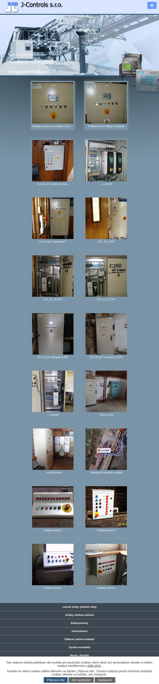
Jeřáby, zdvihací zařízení (79, 615)
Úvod (11, 54)
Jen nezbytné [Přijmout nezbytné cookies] (81, 680)
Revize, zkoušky (79, 655)
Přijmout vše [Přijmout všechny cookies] (56, 680)
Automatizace (79, 631)
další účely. (94, 665)
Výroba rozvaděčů (79, 647)
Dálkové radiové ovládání (79, 639)
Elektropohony (79, 623)
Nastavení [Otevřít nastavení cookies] (105, 680)
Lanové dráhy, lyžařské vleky (80, 607)
